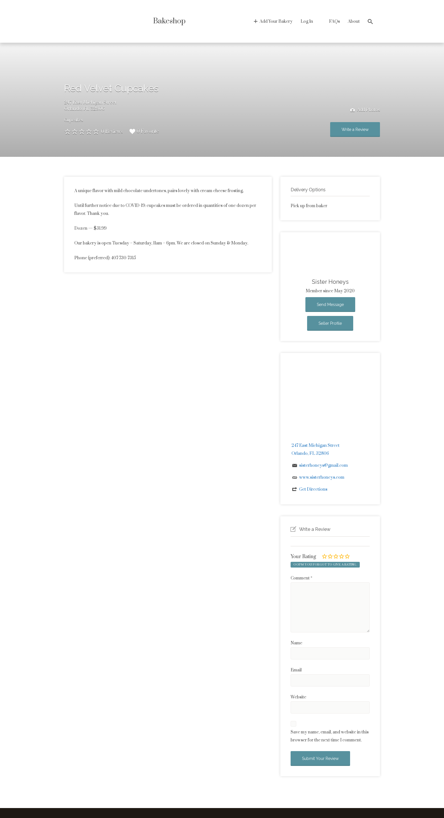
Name (296, 643)
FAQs (334, 21)
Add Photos (365, 110)
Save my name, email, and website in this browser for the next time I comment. (330, 736)
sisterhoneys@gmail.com (323, 465)
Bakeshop (169, 21)
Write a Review (355, 129)
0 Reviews (112, 132)
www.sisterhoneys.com (321, 477)
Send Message (330, 304)
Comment (301, 578)
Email (296, 670)
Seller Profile (330, 323)
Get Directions (313, 489)
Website (298, 697)
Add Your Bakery (276, 21)
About (354, 21)
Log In (307, 21)
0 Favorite (144, 131)
